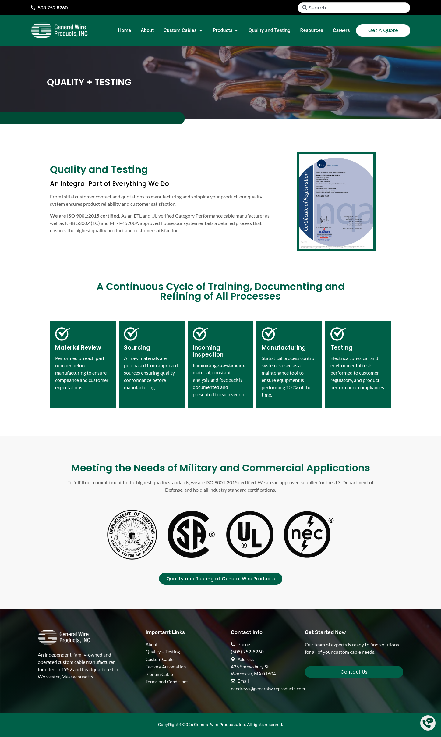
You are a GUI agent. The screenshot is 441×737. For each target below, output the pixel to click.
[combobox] (354, 7)
